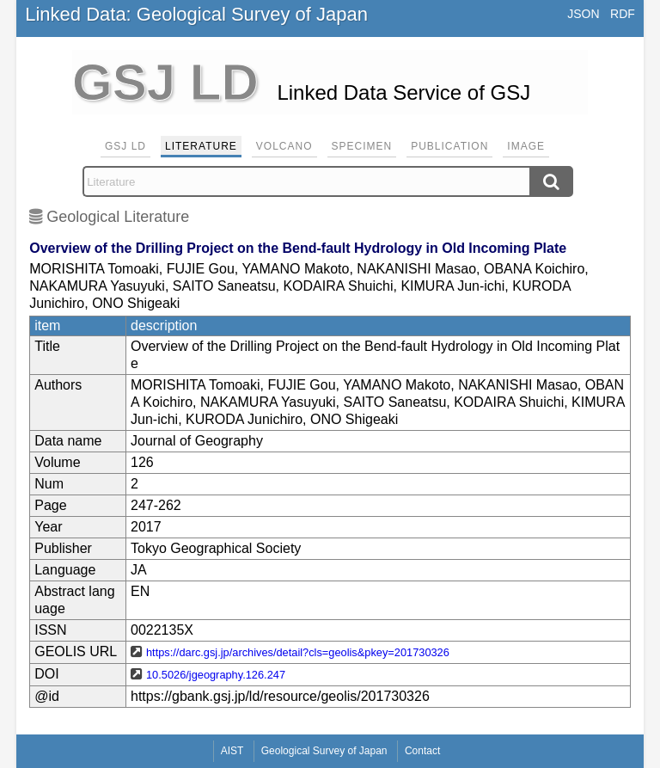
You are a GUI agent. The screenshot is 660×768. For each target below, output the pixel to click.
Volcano (284, 146)
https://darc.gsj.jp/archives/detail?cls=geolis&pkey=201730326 (297, 652)
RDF (622, 14)
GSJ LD (125, 146)
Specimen (362, 146)
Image (526, 146)
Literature (201, 146)
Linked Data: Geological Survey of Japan (196, 14)
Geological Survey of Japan (324, 751)
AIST (232, 751)
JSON (583, 14)
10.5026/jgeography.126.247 (215, 674)
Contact (422, 751)
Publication (449, 146)
